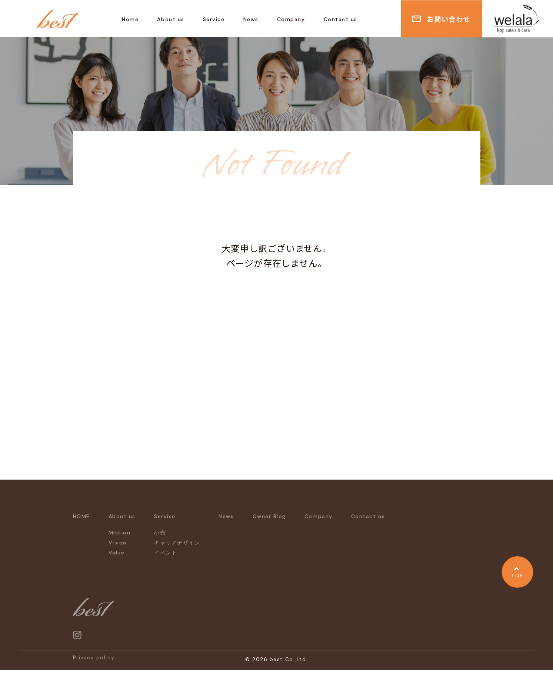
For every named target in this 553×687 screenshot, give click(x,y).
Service (214, 19)
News (251, 19)
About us (170, 19)
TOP (517, 575)
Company (291, 19)
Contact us (340, 19)
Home (130, 19)
